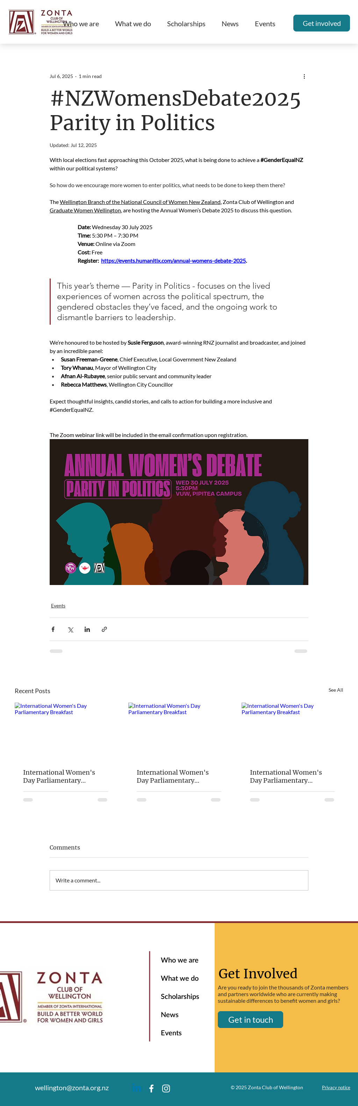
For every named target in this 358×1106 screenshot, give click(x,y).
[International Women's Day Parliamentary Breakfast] (65, 731)
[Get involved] (321, 23)
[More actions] (304, 76)
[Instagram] (166, 1088)
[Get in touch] (250, 1019)
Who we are (180, 960)
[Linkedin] (136, 1088)
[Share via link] (104, 629)
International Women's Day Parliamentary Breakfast (59, 776)
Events (58, 605)
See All (336, 690)
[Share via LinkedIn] (87, 629)
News (170, 1015)
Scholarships (180, 996)
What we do (180, 978)
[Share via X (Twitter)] (70, 629)
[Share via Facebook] (53, 629)
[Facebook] (151, 1088)
